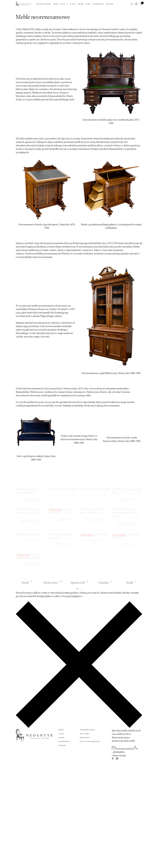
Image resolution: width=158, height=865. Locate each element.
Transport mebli (87, 739)
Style (70, 5)
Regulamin (85, 747)
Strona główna (49, 5)
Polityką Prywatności (90, 602)
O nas (78, 5)
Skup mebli (84, 743)
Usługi (86, 5)
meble (61, 739)
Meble (61, 5)
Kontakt (115, 5)
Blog (94, 5)
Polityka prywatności (90, 751)
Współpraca (104, 5)
